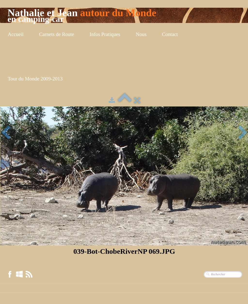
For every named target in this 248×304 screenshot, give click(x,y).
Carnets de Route (56, 34)
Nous (141, 34)
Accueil (15, 34)
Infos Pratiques (105, 34)
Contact (170, 34)
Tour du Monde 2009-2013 (35, 79)
